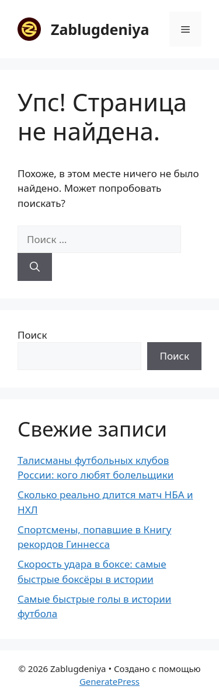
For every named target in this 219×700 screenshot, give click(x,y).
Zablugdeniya (100, 29)
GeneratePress (109, 681)
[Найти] (35, 267)
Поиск (32, 335)
